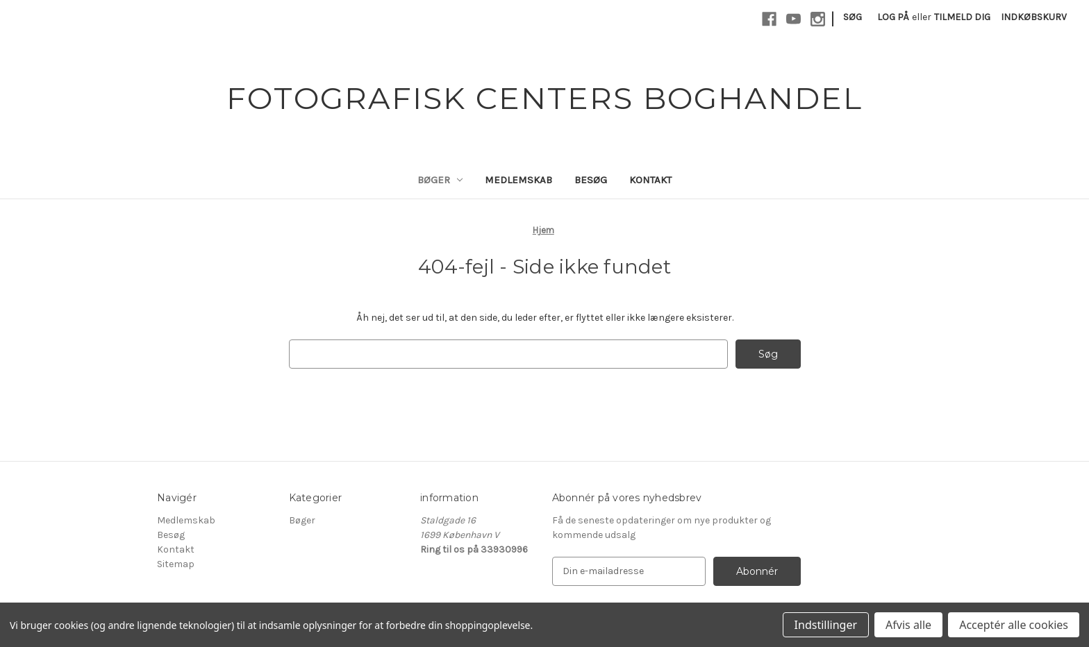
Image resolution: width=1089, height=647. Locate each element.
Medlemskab (518, 180)
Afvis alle (908, 624)
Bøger (440, 180)
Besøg (590, 180)
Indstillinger (826, 624)
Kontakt (650, 180)
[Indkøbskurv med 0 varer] (1033, 17)
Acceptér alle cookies (1013, 624)
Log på (893, 17)
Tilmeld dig (962, 17)
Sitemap (175, 564)
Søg (852, 17)
